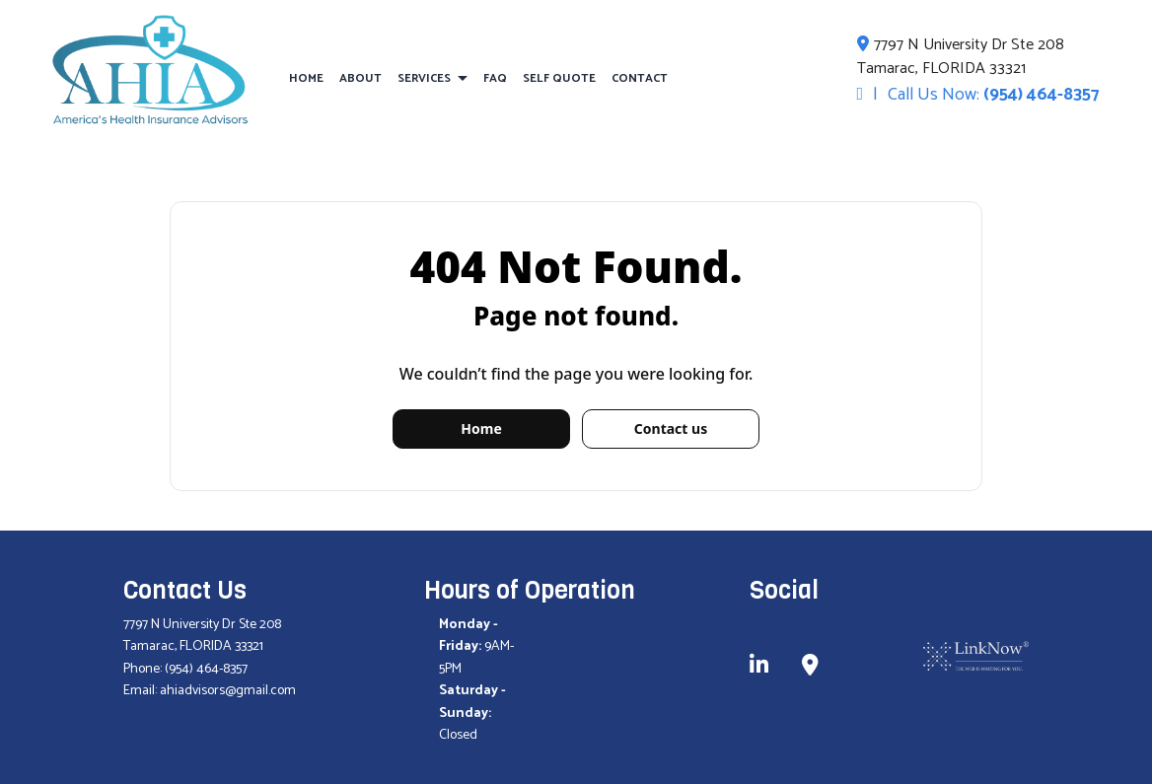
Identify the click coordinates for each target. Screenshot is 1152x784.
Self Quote (559, 78)
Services (424, 78)
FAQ (495, 78)
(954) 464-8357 (1041, 94)
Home (306, 78)
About (360, 78)
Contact (640, 78)
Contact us (670, 428)
